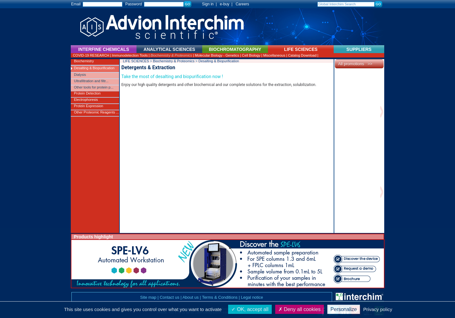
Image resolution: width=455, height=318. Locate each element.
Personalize (344, 309)
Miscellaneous (274, 55)
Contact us (169, 297)
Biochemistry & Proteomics (171, 55)
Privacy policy (377, 309)
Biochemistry (84, 61)
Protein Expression (88, 106)
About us (190, 297)
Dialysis (80, 74)
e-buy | (227, 4)
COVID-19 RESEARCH (91, 55)
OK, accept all (249, 309)
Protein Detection (87, 93)
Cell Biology (251, 55)
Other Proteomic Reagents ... (96, 112)
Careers (242, 4)
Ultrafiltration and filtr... (91, 81)
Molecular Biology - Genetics (217, 55)
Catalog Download (302, 55)
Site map (148, 297)
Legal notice (252, 297)
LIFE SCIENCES (136, 61)
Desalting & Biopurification (94, 68)
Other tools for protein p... (93, 87)
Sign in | (206, 4)
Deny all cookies (299, 309)
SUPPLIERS (358, 49)
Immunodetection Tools (130, 55)
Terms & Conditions (220, 297)
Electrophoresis (86, 99)
